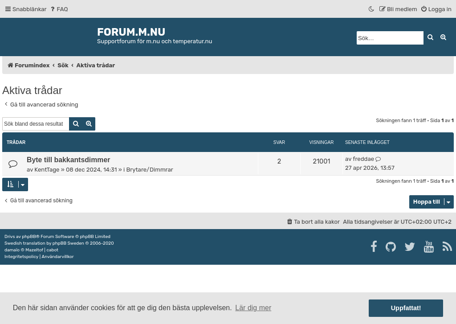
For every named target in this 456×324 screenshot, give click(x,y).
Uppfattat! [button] (406, 308)
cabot (52, 250)
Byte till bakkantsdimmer (68, 160)
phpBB (29, 236)
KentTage (46, 169)
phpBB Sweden (68, 243)
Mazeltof (34, 250)
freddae (363, 159)
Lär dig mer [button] (253, 308)
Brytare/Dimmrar (149, 169)
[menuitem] (58, 9)
